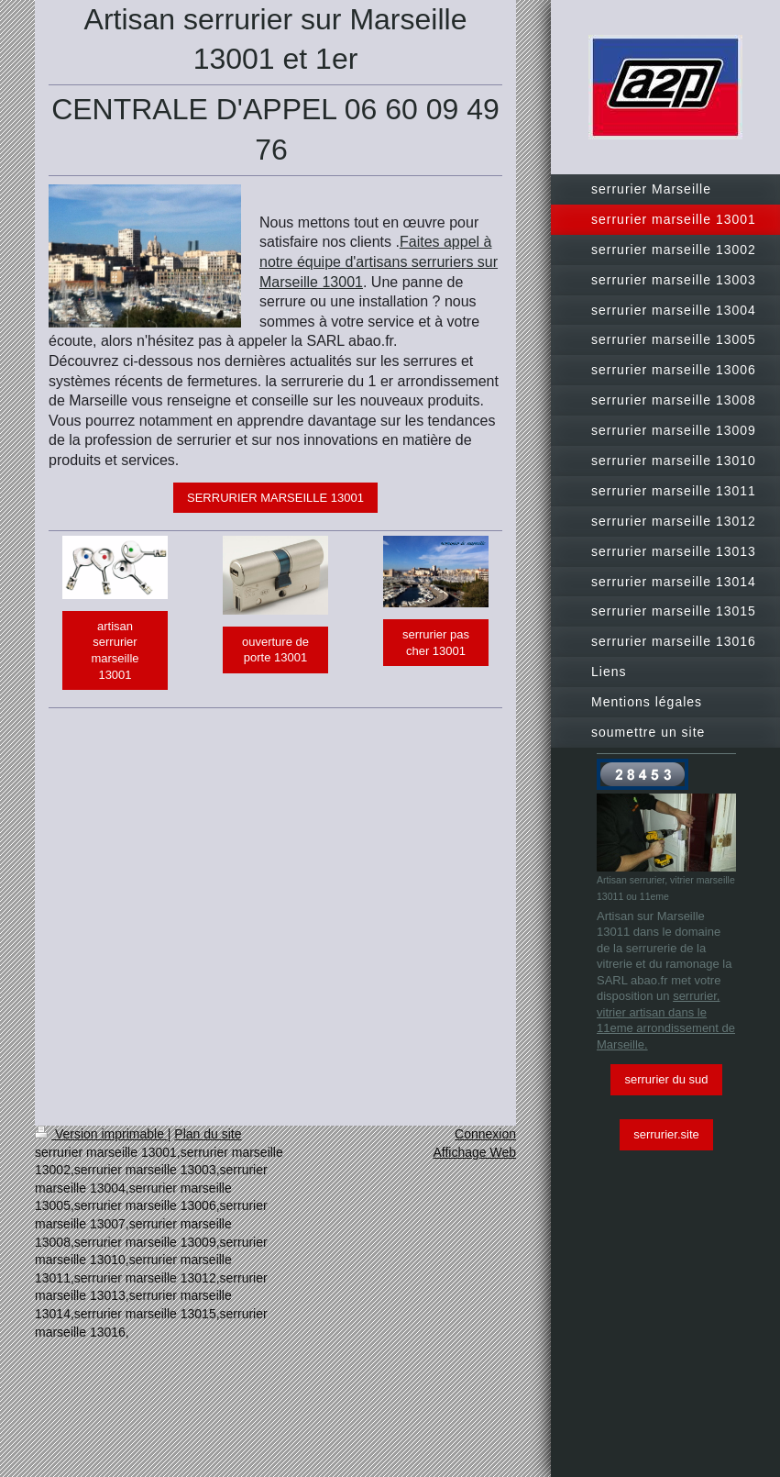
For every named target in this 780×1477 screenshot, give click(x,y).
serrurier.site (666, 1134)
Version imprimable (101, 1134)
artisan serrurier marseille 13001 (114, 650)
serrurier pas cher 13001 (435, 642)
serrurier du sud (666, 1079)
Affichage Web (474, 1152)
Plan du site (207, 1134)
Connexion (485, 1134)
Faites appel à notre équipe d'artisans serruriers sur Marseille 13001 (378, 261)
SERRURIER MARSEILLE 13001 (275, 498)
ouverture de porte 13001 (275, 650)
